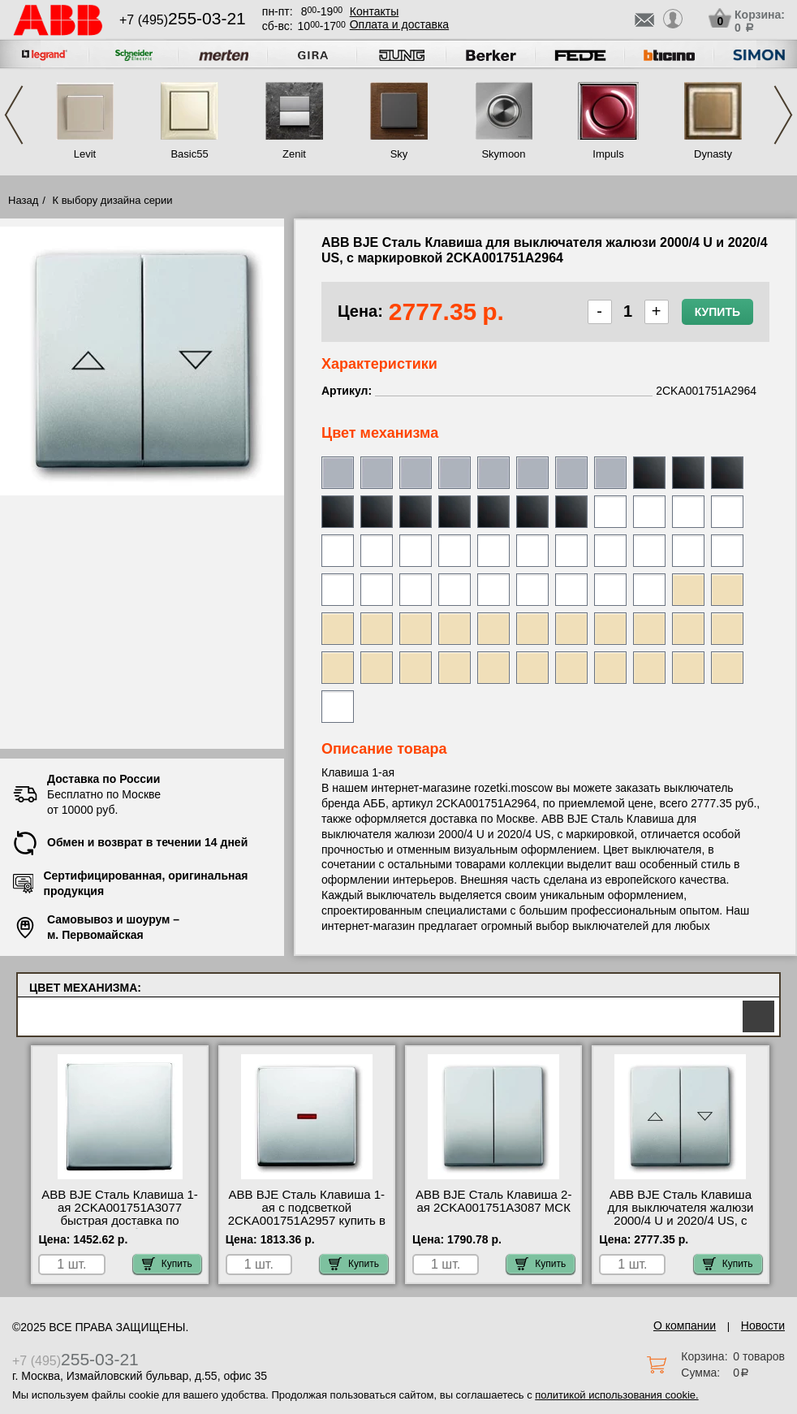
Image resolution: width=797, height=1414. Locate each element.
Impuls (607, 154)
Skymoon (503, 154)
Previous (14, 115)
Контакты (374, 11)
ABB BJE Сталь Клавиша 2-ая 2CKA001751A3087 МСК (494, 1201)
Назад (23, 200)
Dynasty (713, 154)
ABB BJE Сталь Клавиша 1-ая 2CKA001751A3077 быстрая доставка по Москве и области (119, 1214)
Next (783, 115)
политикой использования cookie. (616, 1395)
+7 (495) (182, 20)
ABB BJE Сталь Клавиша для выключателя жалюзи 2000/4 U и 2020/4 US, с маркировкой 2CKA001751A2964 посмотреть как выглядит (680, 1227)
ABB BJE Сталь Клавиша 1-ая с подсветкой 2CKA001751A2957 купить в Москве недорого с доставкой (307, 1220)
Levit (85, 154)
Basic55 (189, 154)
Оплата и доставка (399, 24)
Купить (717, 311)
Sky (399, 154)
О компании (684, 1325)
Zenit (294, 154)
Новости (763, 1325)
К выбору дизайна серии (113, 200)
